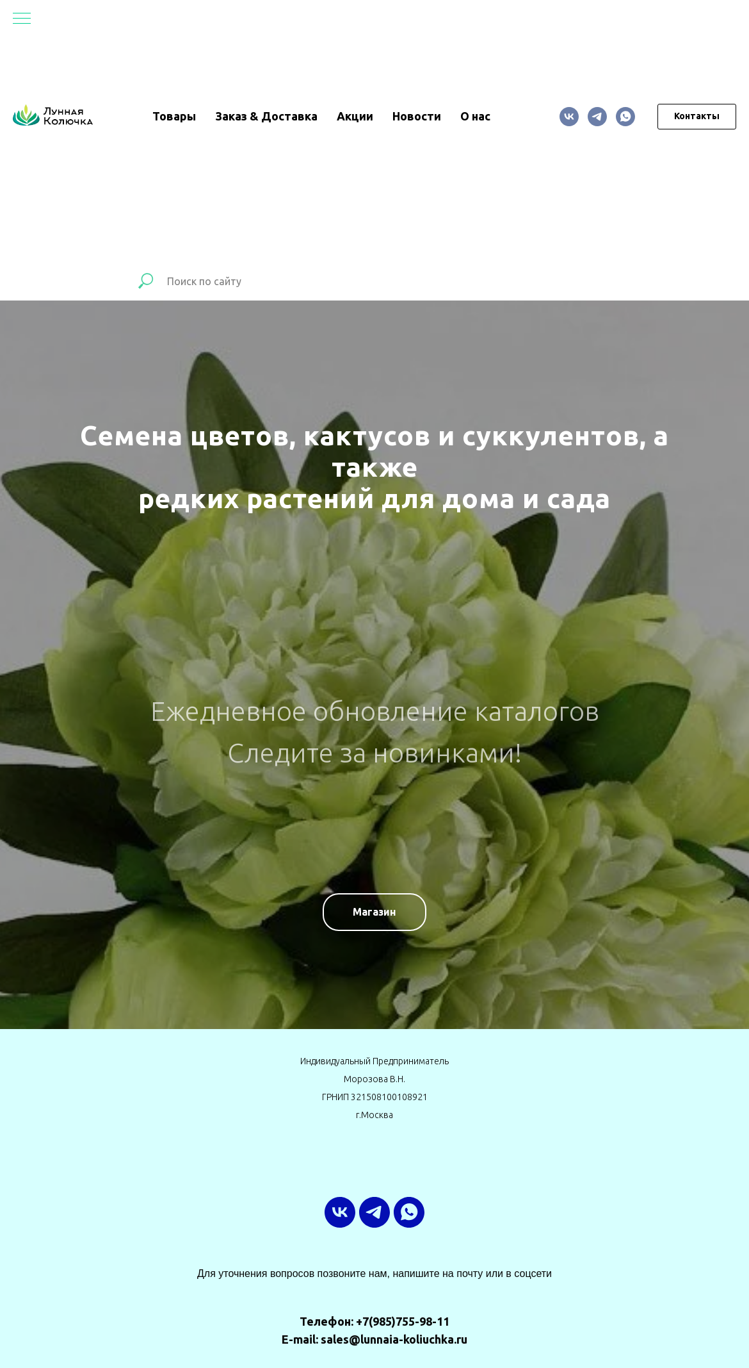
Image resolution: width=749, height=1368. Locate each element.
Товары (174, 116)
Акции (355, 116)
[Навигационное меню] (22, 19)
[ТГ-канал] (597, 116)
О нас (475, 116)
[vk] (569, 116)
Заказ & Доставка (266, 116)
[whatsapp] (625, 116)
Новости (416, 116)
